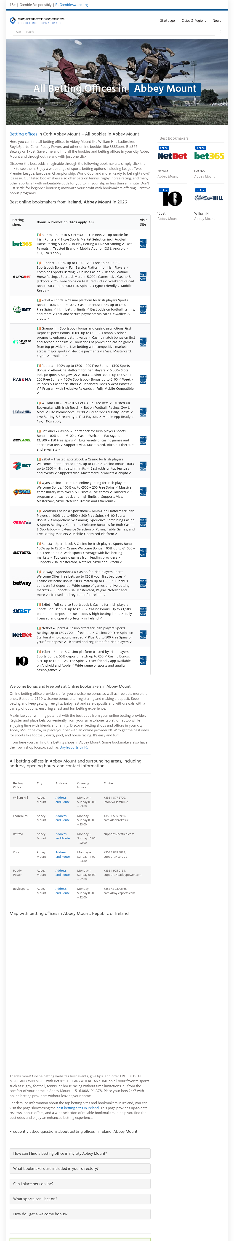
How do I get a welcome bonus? (40, 1214)
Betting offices (23, 134)
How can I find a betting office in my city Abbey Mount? (60, 1153)
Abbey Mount (167, 177)
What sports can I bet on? (35, 1198)
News (217, 21)
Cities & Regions (194, 21)
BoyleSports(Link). (74, 747)
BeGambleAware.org (71, 4)
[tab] (80, 1153)
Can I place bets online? (33, 1183)
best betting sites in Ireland (77, 1108)
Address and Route (63, 799)
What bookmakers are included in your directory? (55, 1168)
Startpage (167, 21)
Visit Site (143, 243)
